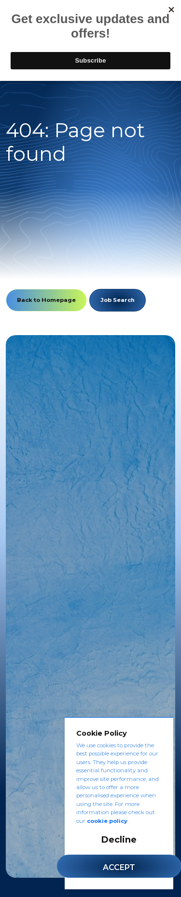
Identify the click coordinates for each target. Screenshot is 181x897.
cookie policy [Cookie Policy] (107, 821)
